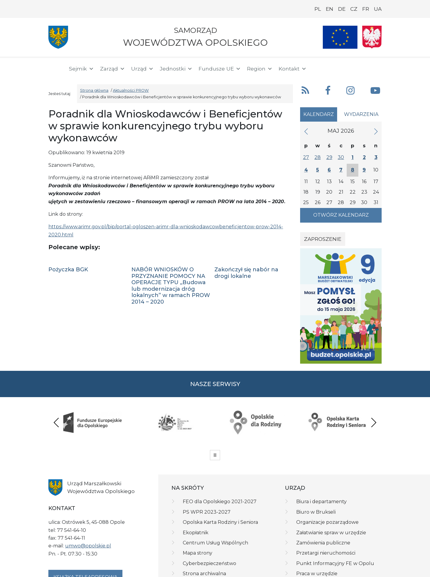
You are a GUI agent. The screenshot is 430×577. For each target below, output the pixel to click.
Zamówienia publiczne (323, 513)
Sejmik (81, 69)
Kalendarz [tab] (318, 114)
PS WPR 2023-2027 (207, 483)
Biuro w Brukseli (316, 483)
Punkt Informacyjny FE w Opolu (335, 534)
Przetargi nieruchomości (325, 524)
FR (365, 9)
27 (306, 157)
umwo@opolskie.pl (88, 516)
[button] (339, 68)
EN (329, 9)
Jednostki (176, 69)
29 (329, 157)
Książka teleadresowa (85, 548)
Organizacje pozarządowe (327, 493)
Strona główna (94, 90)
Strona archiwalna (204, 544)
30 (341, 157)
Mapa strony (197, 524)
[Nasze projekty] (340, 37)
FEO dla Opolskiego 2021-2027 (220, 472)
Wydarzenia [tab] (361, 114)
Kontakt (293, 69)
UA (378, 9)
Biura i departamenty (321, 472)
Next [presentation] (373, 408)
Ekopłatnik (195, 503)
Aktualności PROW (131, 90)
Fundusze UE (220, 69)
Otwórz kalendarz (341, 215)
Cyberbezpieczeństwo (209, 534)
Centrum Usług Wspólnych (215, 513)
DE (341, 9)
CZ (353, 9)
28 (317, 157)
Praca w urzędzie (316, 544)
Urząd (142, 69)
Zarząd (112, 69)
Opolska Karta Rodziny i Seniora (220, 493)
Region (260, 69)
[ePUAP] (377, 67)
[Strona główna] (55, 69)
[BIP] (358, 67)
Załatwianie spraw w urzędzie (331, 503)
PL (317, 9)
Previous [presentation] (56, 408)
